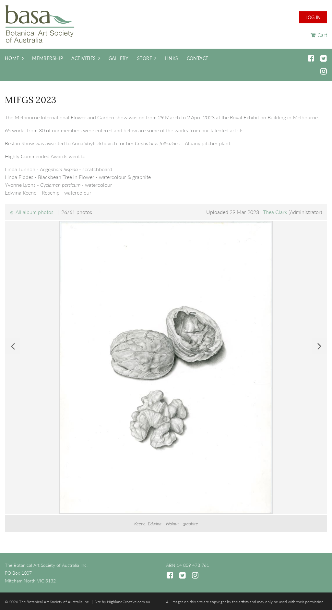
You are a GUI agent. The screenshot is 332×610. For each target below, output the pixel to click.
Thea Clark (275, 212)
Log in (313, 17)
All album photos (34, 212)
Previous (12, 346)
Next (319, 346)
